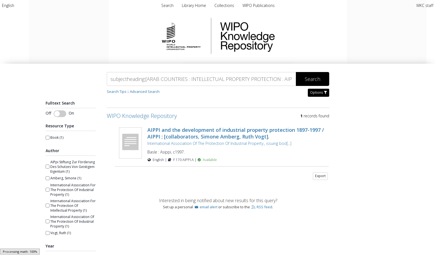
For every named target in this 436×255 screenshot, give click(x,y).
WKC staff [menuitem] (424, 5)
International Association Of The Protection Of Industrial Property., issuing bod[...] (219, 143)
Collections (224, 5)
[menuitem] (8, 5)
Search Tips (117, 91)
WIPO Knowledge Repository (270, 36)
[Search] (201, 79)
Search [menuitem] (167, 5)
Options (318, 92)
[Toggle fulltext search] (60, 113)
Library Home (194, 5)
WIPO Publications (258, 5)
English (8, 5)
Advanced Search (145, 91)
